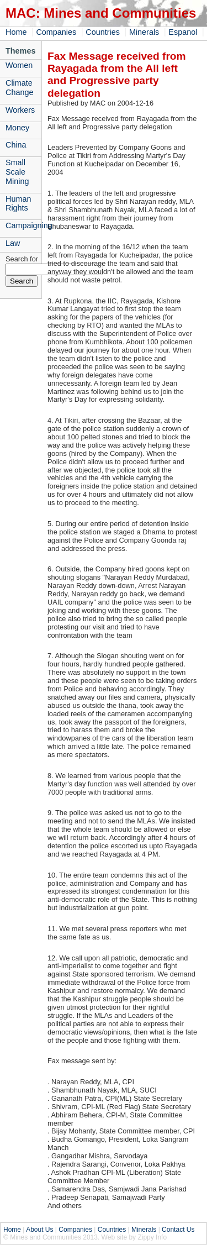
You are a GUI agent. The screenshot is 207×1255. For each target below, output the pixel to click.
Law (13, 243)
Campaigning (23, 225)
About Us (39, 1229)
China (16, 144)
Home (16, 32)
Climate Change (19, 87)
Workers (20, 110)
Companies (56, 32)
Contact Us (178, 1229)
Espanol (182, 32)
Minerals (144, 32)
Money (17, 127)
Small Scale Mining (17, 172)
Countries (103, 32)
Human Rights (18, 204)
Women (19, 65)
